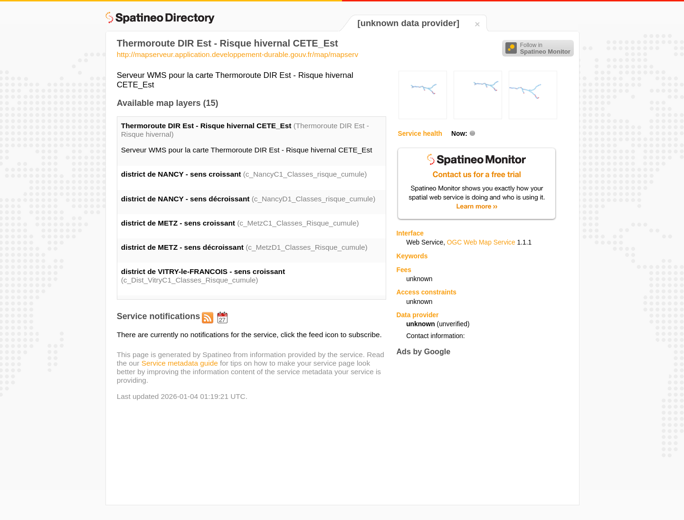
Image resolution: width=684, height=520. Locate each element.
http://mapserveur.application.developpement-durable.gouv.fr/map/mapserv (237, 54)
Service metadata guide (180, 363)
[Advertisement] (476, 430)
